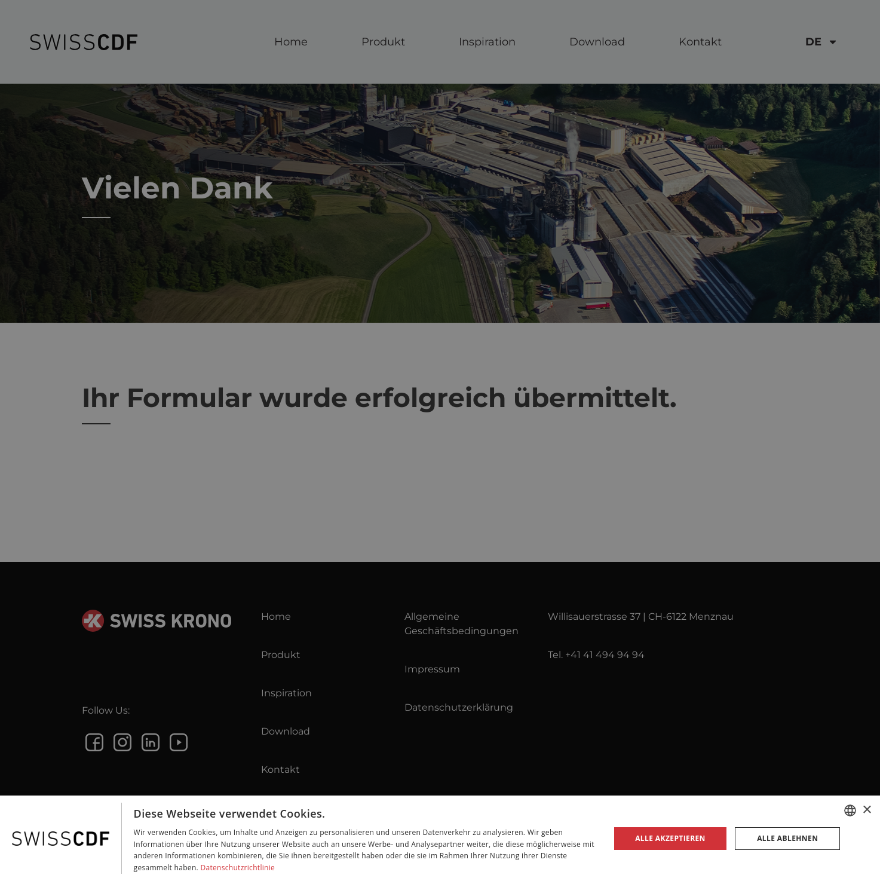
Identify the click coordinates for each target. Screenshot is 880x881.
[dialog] (440, 838)
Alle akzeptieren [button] (670, 838)
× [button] (866, 810)
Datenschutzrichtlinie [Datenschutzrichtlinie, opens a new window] (237, 867)
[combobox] (850, 810)
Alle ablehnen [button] (787, 838)
